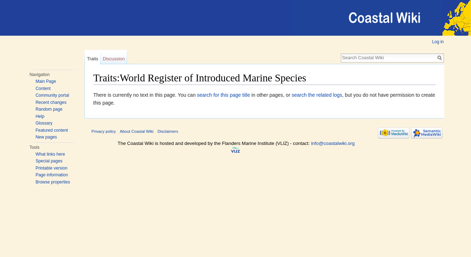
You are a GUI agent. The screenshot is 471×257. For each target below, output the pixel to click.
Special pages (49, 160)
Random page (49, 109)
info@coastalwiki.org (332, 143)
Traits (92, 58)
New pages (46, 137)
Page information (52, 174)
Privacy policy (104, 131)
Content (43, 88)
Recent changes (51, 102)
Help (40, 116)
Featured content (52, 130)
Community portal (52, 95)
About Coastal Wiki (137, 131)
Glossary (44, 123)
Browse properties (53, 182)
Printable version (51, 168)
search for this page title (223, 95)
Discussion (114, 58)
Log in (438, 41)
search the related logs (317, 95)
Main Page (46, 81)
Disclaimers (168, 131)
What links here (50, 154)
